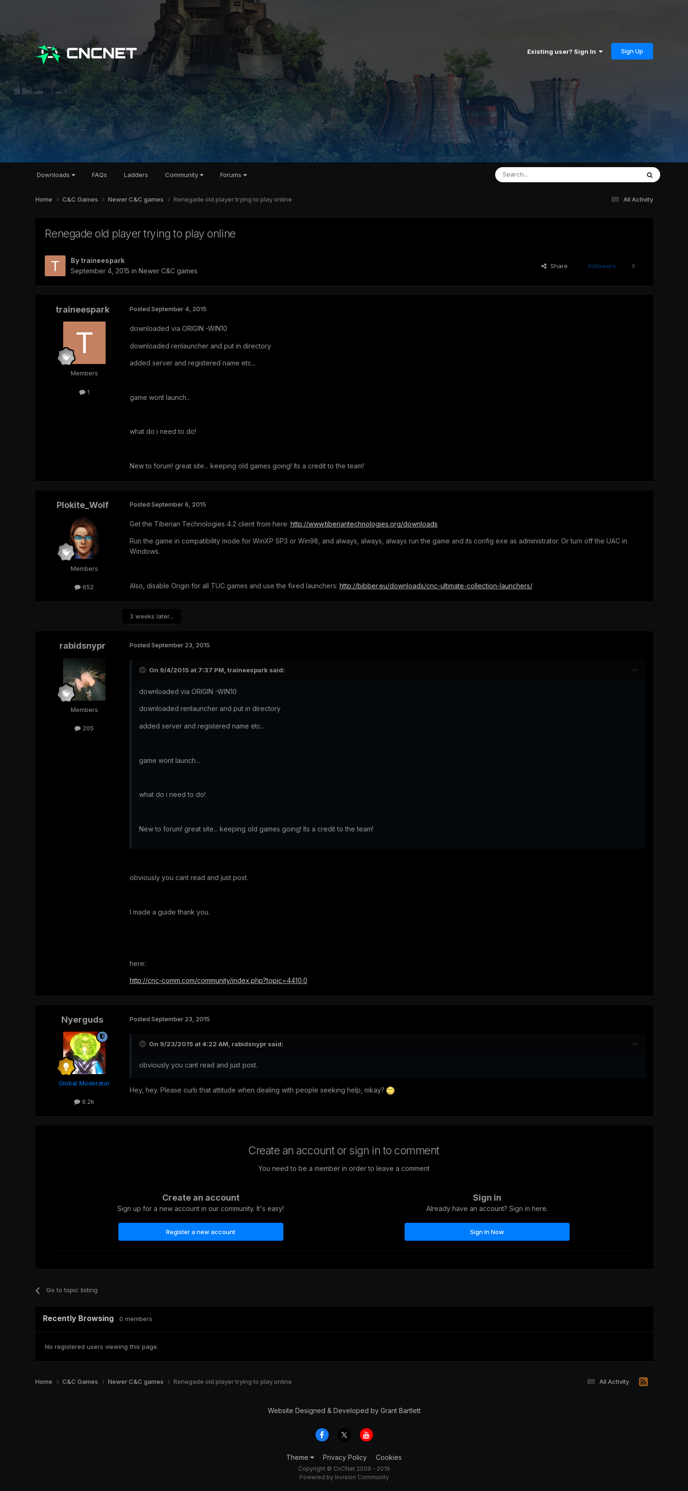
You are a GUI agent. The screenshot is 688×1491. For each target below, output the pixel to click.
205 (84, 728)
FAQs (99, 174)
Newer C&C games (168, 271)
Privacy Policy (345, 1457)
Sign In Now (487, 1232)
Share (554, 266)
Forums (233, 174)
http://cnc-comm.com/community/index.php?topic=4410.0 (218, 980)
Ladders (136, 174)
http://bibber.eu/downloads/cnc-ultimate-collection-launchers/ (436, 586)
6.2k (84, 1101)
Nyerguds (82, 1020)
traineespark (102, 260)
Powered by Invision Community (344, 1477)
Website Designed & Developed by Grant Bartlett (344, 1410)
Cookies (389, 1457)
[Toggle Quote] (143, 670)
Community (184, 174)
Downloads (56, 174)
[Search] (543, 174)
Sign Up (632, 51)
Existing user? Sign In (565, 51)
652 (84, 587)
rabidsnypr (82, 646)
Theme (300, 1457)
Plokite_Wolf (82, 505)
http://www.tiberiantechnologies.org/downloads (364, 524)
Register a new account (200, 1232)
